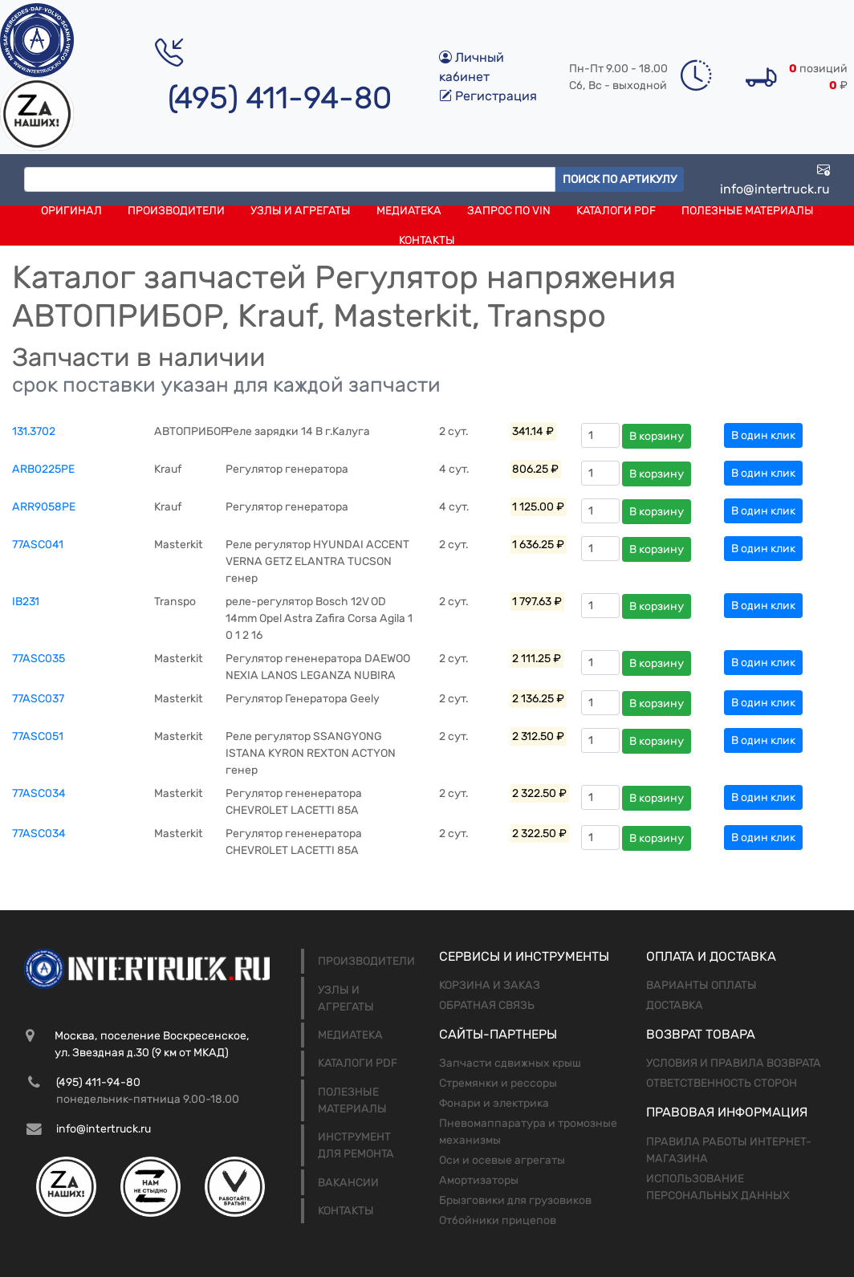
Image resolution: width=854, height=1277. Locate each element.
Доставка (674, 1005)
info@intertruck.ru (775, 179)
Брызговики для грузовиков (515, 1200)
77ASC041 (37, 544)
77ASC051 (37, 736)
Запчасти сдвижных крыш (510, 1063)
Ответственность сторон (721, 1083)
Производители (176, 211)
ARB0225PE (43, 469)
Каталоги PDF (616, 211)
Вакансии (348, 1183)
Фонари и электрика (494, 1103)
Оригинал (71, 211)
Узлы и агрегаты (300, 211)
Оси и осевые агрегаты (502, 1160)
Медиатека (408, 211)
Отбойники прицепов (497, 1220)
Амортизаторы (478, 1180)
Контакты (427, 240)
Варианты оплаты (701, 985)
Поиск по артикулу (620, 179)
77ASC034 (39, 793)
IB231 (25, 601)
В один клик (763, 435)
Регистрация (488, 96)
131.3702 (33, 431)
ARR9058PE (43, 507)
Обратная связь (487, 1005)
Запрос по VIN (509, 211)
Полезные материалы (747, 211)
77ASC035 (38, 658)
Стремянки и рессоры (498, 1083)
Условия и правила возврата (733, 1063)
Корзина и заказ (489, 985)
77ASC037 (38, 699)
